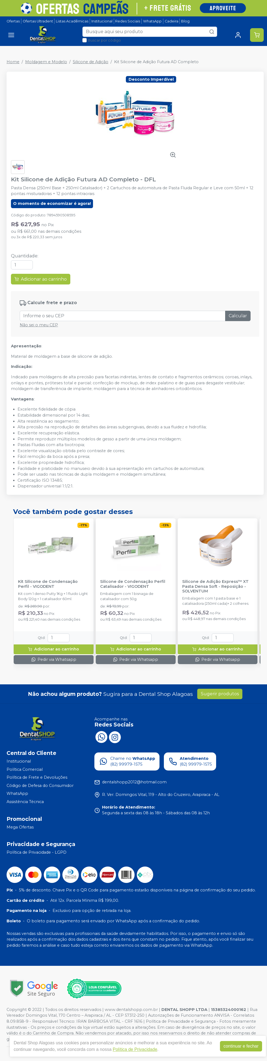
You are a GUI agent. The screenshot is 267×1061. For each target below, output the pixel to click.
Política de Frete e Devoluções (37, 777)
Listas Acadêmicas (72, 21)
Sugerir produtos (220, 693)
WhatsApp (152, 21)
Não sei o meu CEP (39, 324)
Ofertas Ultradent (38, 21)
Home (13, 61)
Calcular (238, 315)
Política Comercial (25, 769)
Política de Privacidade (135, 1049)
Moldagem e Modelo (46, 61)
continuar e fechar (241, 1046)
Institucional (101, 21)
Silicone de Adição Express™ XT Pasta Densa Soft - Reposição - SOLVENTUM (215, 586)
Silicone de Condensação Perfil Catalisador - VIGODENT (132, 584)
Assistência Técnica (25, 801)
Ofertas (13, 21)
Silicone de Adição (90, 61)
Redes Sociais (127, 21)
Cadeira (171, 21)
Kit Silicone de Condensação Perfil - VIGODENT (48, 584)
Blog (185, 21)
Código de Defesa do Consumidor (40, 785)
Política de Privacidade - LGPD (36, 852)
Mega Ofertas (20, 827)
